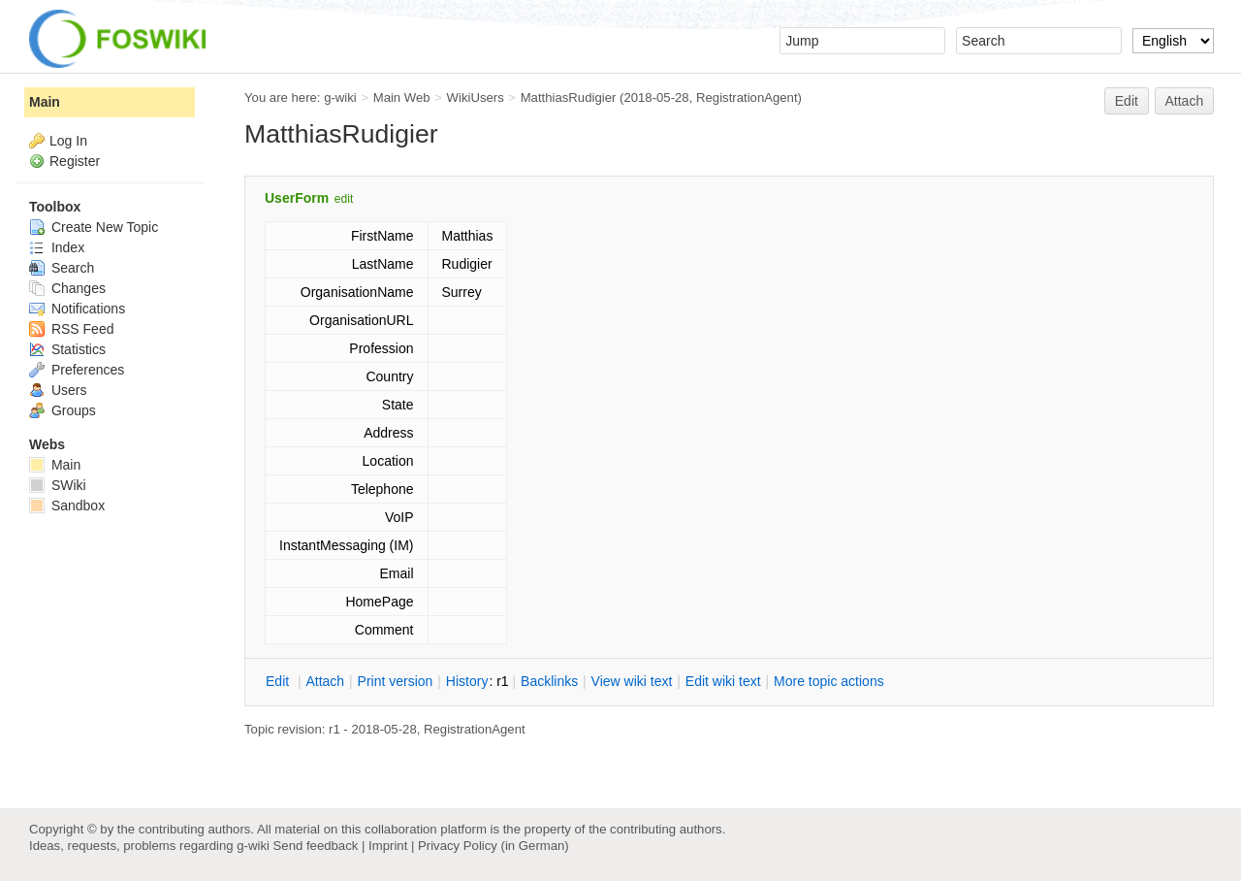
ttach (324, 681)
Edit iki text (723, 681)
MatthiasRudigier (569, 97)
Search (61, 268)
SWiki (57, 485)
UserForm (297, 198)
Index (56, 247)
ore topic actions (829, 681)
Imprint (387, 845)
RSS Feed (71, 329)
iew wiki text (632, 681)
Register (74, 161)
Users (57, 390)
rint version (395, 681)
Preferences (76, 369)
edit (343, 199)
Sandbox (67, 505)
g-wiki (340, 97)
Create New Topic (93, 227)
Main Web (401, 97)
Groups (62, 410)
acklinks (549, 681)
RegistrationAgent (747, 97)
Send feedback (316, 845)
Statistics (67, 349)
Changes (67, 288)
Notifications (77, 308)
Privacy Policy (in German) (493, 845)
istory (467, 681)
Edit (1126, 101)
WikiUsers (475, 97)
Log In (68, 140)
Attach (1184, 101)
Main (44, 102)
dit (279, 681)
